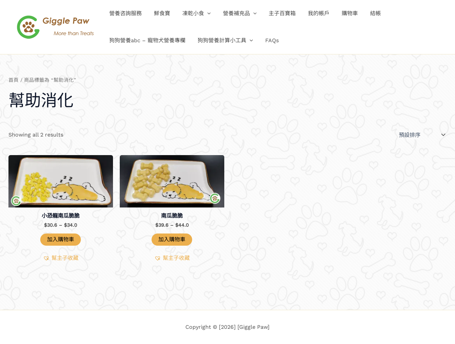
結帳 (365, 13)
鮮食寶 (160, 13)
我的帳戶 (311, 13)
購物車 (341, 13)
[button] (204, 13)
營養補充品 (235, 13)
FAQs (268, 40)
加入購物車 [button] (60, 239)
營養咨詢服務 (125, 13)
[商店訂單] (421, 135)
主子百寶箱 (276, 13)
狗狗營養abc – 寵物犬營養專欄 (147, 40)
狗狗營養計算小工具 (223, 40)
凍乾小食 (193, 13)
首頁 (13, 80)
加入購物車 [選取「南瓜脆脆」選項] (171, 239)
